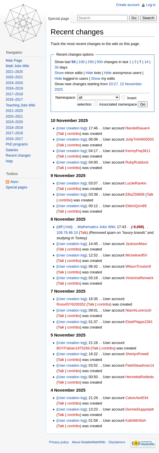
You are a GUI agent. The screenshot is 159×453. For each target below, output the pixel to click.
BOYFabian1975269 (73, 348)
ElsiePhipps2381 (139, 322)
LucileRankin (136, 183)
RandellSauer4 (138, 128)
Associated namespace (118, 104)
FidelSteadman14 (140, 365)
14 (146, 62)
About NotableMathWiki (89, 442)
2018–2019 (14, 88)
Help (9, 161)
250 (91, 62)
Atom (14, 182)
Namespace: (65, 97)
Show (59, 73)
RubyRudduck (137, 162)
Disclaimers (117, 442)
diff (60, 227)
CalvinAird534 (137, 398)
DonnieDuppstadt (140, 409)
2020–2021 (14, 77)
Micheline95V (137, 255)
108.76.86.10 (67, 232)
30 (57, 67)
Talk (61, 133)
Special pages (16, 187)
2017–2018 (14, 94)
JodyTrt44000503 (140, 139)
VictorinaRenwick (140, 278)
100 (82, 62)
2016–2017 (14, 100)
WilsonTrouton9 (138, 266)
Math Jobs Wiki (17, 66)
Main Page (14, 61)
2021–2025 (14, 72)
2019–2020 (14, 83)
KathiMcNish (136, 420)
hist (68, 227)
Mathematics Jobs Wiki (96, 227)
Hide (89, 73)
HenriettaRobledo (140, 377)
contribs (73, 133)
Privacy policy (59, 442)
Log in (151, 5)
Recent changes (18, 155)
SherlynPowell (137, 354)
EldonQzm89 (136, 206)
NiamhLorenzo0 (138, 310)
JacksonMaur (136, 244)
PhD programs (17, 144)
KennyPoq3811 (138, 151)
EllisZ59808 (135, 194)
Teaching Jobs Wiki (20, 105)
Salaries (12, 150)
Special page (58, 18)
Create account (127, 5)
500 (100, 62)
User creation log (72, 128)
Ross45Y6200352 (71, 304)
